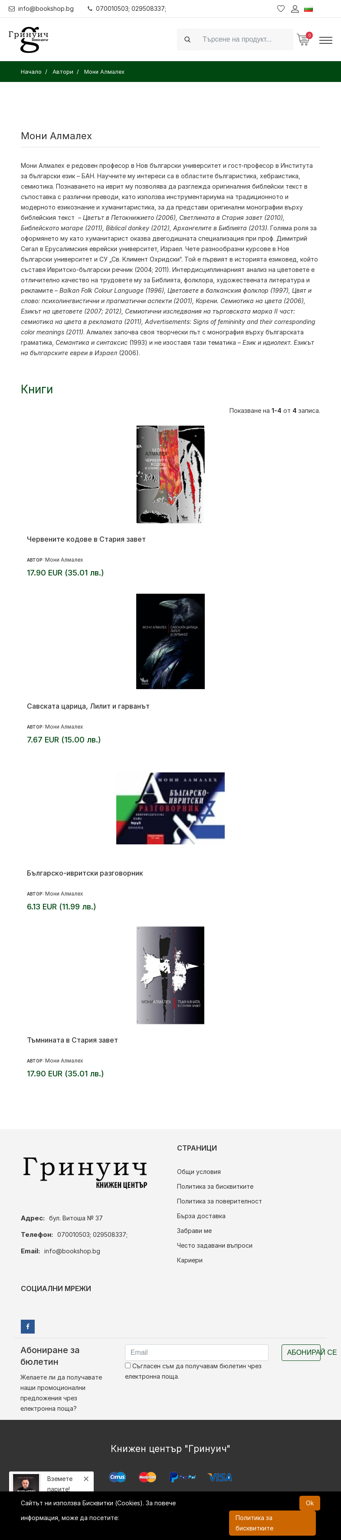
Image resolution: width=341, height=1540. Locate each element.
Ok (310, 1503)
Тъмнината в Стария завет (72, 1040)
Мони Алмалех (43, 165)
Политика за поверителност (219, 1201)
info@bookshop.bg (41, 8)
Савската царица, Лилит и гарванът (88, 706)
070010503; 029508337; (127, 8)
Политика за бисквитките (215, 1186)
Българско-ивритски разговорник (85, 873)
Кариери (190, 1260)
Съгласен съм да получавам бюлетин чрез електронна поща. (193, 1371)
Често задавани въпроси (214, 1245)
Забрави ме (194, 1230)
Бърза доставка (201, 1216)
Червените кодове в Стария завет (86, 539)
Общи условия (199, 1171)
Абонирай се (304, 1352)
